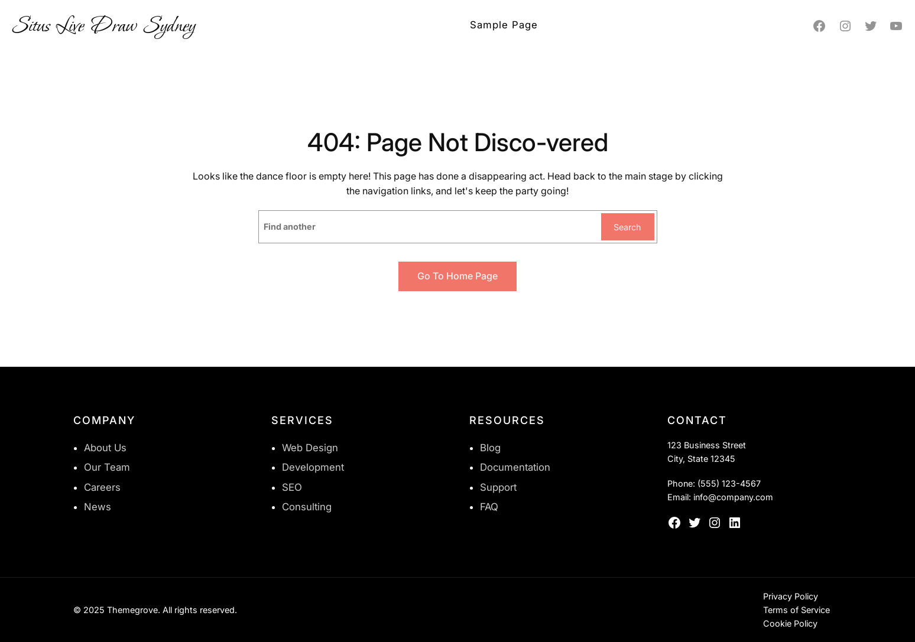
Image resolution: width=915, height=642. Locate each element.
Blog (490, 448)
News (97, 507)
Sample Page (504, 25)
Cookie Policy (790, 623)
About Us (105, 448)
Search (627, 227)
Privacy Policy (790, 596)
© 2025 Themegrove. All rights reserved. (155, 610)
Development (313, 467)
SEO (292, 487)
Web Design (310, 448)
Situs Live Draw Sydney (103, 26)
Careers (102, 487)
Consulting (307, 507)
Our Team (107, 467)
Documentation (515, 467)
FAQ (489, 507)
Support (498, 487)
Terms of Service (796, 610)
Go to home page (457, 276)
